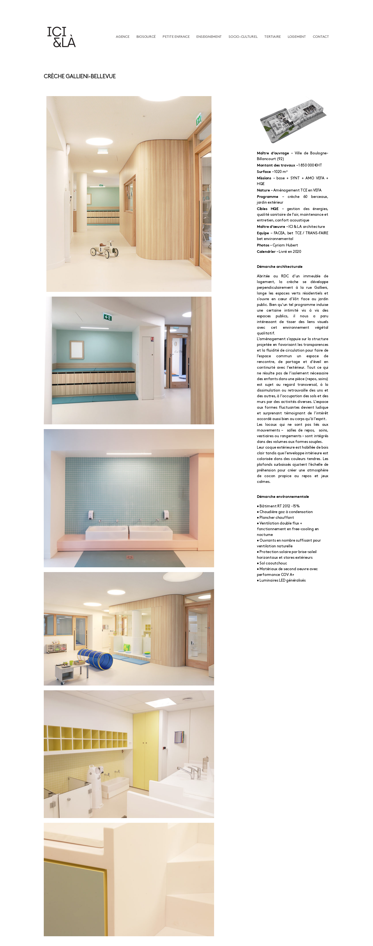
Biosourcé (146, 37)
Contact (321, 37)
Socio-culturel (243, 37)
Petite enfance (175, 37)
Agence (122, 37)
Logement (297, 37)
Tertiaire (272, 37)
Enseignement (209, 37)
